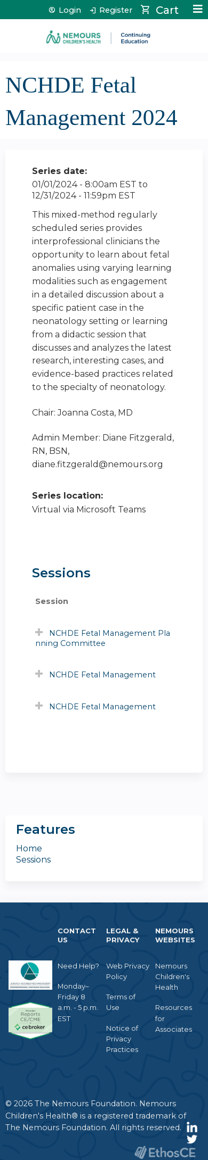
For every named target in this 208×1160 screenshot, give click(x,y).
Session (51, 601)
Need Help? (78, 966)
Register (115, 10)
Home (29, 848)
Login (70, 10)
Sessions (33, 860)
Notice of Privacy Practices (122, 1039)
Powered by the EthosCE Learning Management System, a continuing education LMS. (165, 1152)
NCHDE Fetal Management (102, 675)
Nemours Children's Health (172, 976)
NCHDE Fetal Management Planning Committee (102, 638)
